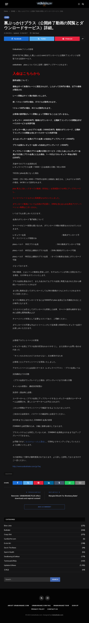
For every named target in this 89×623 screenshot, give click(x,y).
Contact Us (53, 609)
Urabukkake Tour (61, 605)
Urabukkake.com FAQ (41, 605)
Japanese (8, 474)
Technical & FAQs (10, 561)
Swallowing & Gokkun (12, 556)
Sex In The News (10, 548)
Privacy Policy (38, 609)
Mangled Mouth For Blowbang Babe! (63, 496)
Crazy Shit (8, 534)
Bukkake (7, 530)
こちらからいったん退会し (35, 442)
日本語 (6, 17)
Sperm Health (9, 552)
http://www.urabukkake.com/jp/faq (27, 466)
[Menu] (6, 4)
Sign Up (75, 605)
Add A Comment (44, 507)
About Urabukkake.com (18, 605)
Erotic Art (7, 543)
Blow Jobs (8, 526)
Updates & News (10, 565)
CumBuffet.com (10, 539)
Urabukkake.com (57, 615)
